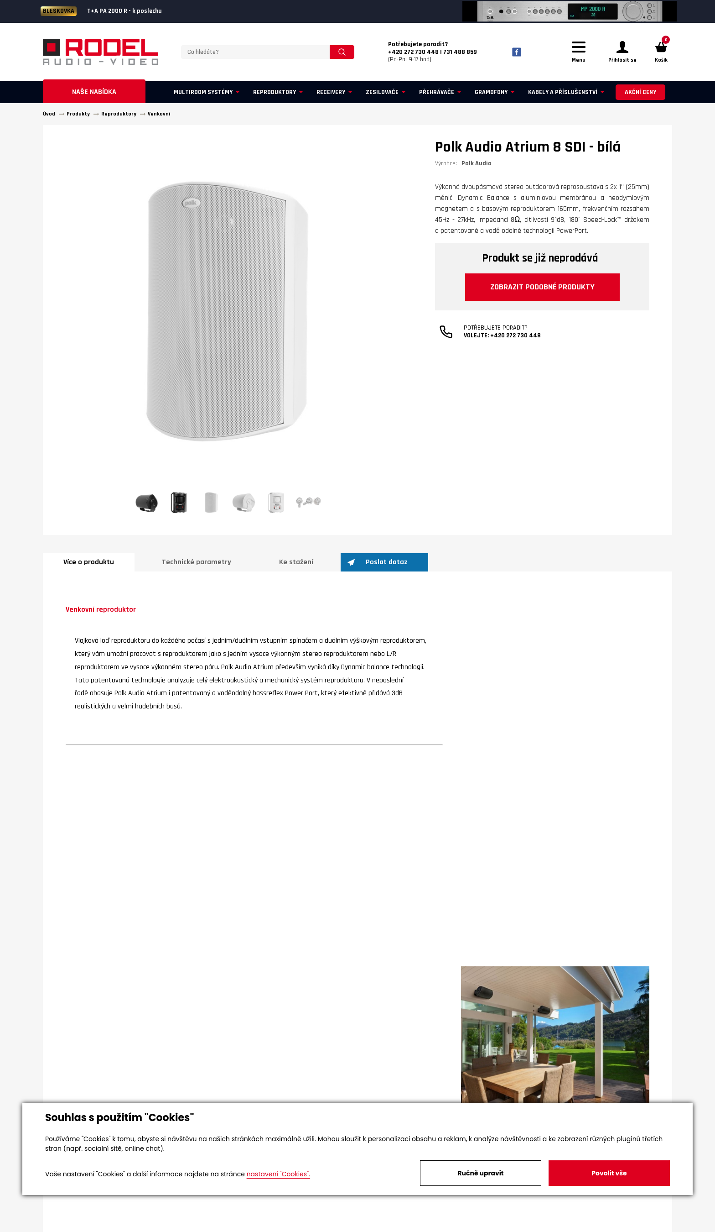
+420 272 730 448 (515, 335)
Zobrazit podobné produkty (542, 287)
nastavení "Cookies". (278, 1174)
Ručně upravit (480, 1173)
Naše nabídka (94, 92)
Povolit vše (609, 1173)
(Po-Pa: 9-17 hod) (432, 52)
